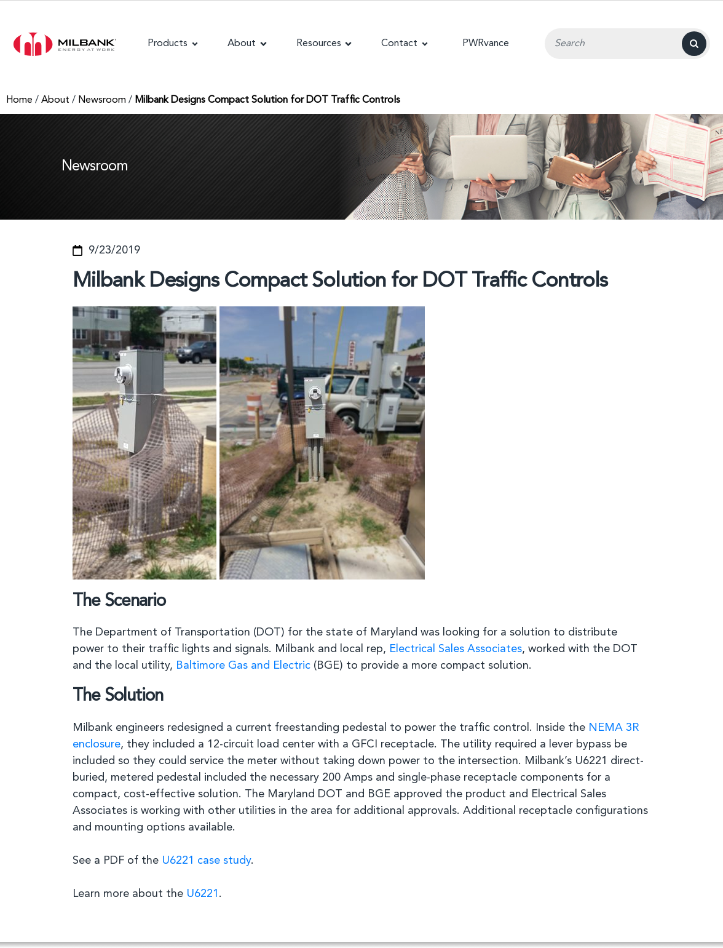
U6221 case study (206, 860)
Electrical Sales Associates (455, 649)
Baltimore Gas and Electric (243, 665)
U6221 (202, 893)
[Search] (694, 43)
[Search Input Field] (627, 43)
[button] (173, 44)
